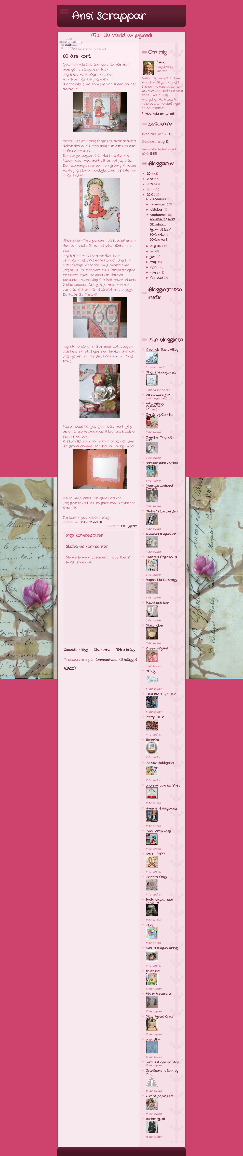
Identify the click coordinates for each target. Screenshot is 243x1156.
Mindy (150, 671)
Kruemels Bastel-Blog (162, 349)
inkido (150, 925)
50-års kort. (158, 240)
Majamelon (154, 625)
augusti (156, 246)
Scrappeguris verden (162, 463)
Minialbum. (158, 224)
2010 (150, 194)
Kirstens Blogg (156, 877)
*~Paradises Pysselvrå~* (155, 405)
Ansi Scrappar (108, 16)
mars (154, 272)
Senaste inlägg (76, 649)
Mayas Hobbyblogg (161, 372)
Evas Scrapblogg (158, 831)
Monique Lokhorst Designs (159, 487)
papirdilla (153, 1039)
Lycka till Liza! (160, 229)
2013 (150, 179)
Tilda (122, 526)
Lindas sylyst (155, 1119)
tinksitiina (153, 971)
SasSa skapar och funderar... (159, 901)
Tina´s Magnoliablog (162, 948)
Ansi (162, 63)
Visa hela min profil (159, 114)
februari (157, 278)
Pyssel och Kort (158, 603)
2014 (150, 174)
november (158, 204)
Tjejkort (132, 526)
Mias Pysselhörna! (159, 1016)
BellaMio (152, 740)
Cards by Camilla (159, 414)
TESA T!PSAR (155, 854)
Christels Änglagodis (161, 557)
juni (153, 257)
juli (152, 251)
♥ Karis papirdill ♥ (159, 1096)
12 (167, 142)
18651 (153, 153)
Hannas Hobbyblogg (161, 808)
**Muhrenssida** (158, 395)
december (158, 199)
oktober (157, 209)
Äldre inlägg (125, 649)
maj (153, 262)
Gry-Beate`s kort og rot (162, 1072)
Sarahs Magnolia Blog (162, 1062)
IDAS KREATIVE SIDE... (161, 694)
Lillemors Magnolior (161, 534)
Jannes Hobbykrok (160, 763)
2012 (150, 184)
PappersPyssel (157, 648)
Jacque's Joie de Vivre (163, 785)
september (159, 215)
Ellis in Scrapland (158, 994)
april (154, 267)
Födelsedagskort (162, 219)
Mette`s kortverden (162, 511)
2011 (150, 189)
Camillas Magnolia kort (160, 438)
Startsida (102, 649)
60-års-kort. (159, 234)
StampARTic (155, 717)
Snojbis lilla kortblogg (161, 580)
